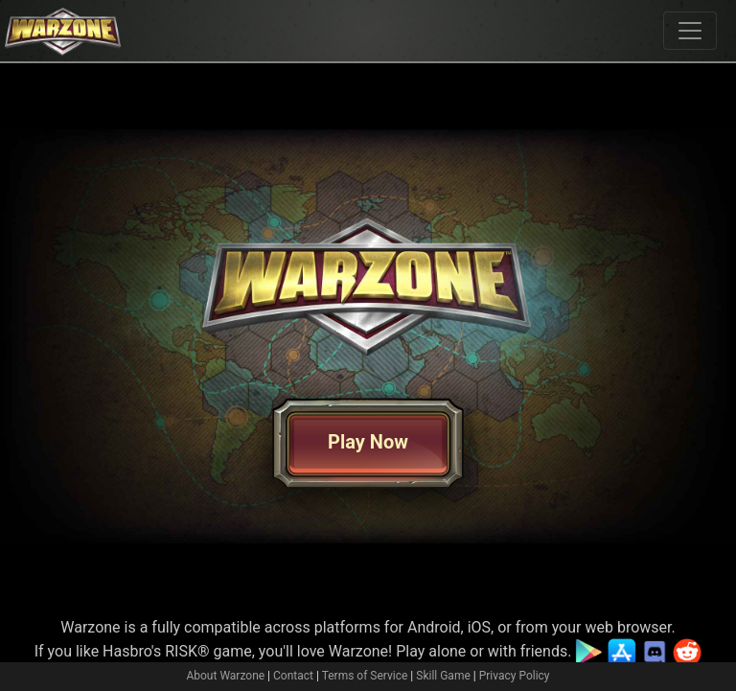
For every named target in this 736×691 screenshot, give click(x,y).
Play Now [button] (368, 441)
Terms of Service (365, 675)
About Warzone (225, 675)
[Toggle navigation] (690, 31)
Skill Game (443, 675)
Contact (293, 675)
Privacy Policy (514, 675)
